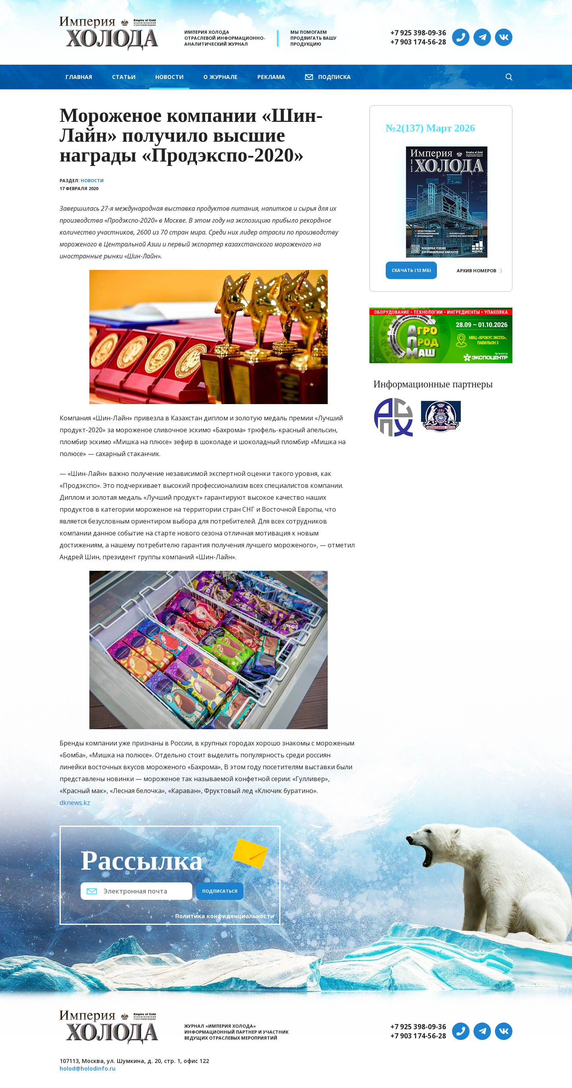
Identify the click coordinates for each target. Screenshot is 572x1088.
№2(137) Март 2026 (430, 128)
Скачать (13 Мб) (411, 270)
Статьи (123, 77)
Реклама (271, 77)
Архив (476, 270)
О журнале (220, 77)
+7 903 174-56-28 (418, 42)
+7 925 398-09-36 (418, 33)
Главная (79, 77)
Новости (169, 77)
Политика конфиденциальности (224, 916)
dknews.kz (75, 802)
